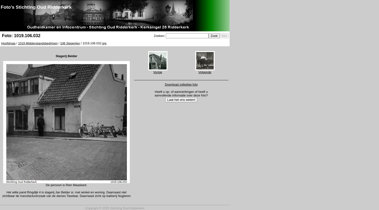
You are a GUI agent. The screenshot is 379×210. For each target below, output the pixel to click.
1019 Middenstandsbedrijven (38, 43)
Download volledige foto (181, 84)
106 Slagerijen (70, 43)
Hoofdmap (8, 43)
